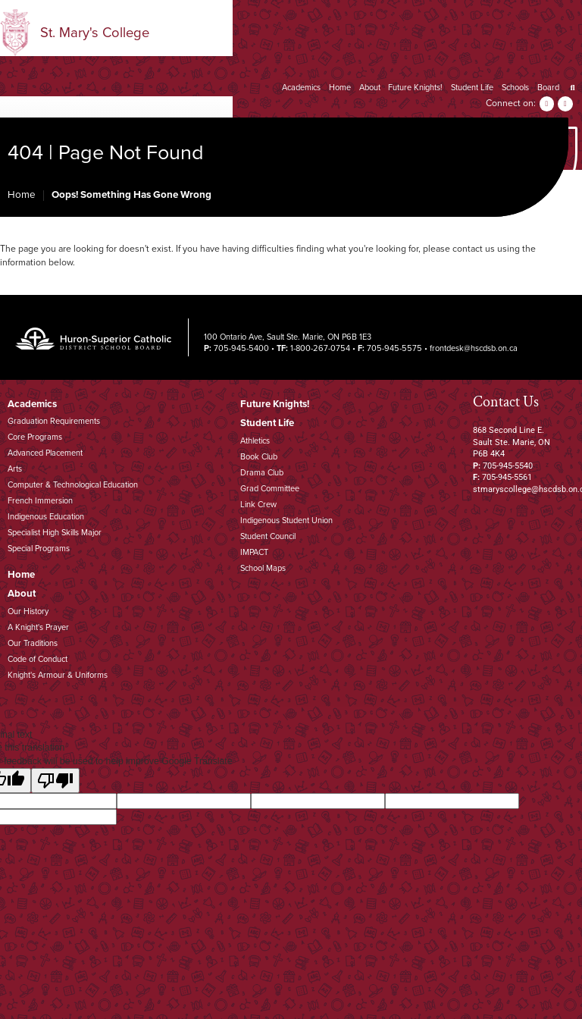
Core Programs (35, 437)
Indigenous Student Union (286, 520)
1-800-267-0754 (320, 348)
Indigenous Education (46, 517)
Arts (15, 469)
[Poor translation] (55, 780)
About (369, 87)
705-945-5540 (508, 466)
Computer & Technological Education (73, 485)
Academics (301, 87)
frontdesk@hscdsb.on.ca (474, 348)
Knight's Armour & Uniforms (58, 675)
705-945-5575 (394, 348)
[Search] (572, 87)
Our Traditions (33, 643)
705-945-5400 (241, 348)
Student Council (268, 536)
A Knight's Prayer (38, 627)
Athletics (255, 441)
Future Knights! (415, 87)
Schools (515, 87)
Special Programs (39, 548)
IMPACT (254, 552)
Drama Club (261, 473)
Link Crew (258, 505)
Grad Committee (269, 489)
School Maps (263, 568)
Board (548, 87)
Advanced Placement (45, 453)
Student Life (472, 87)
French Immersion (40, 501)
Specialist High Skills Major (55, 533)
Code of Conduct (37, 659)
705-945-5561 (507, 477)
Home (340, 87)
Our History (28, 611)
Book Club (258, 457)
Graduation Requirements (54, 421)
